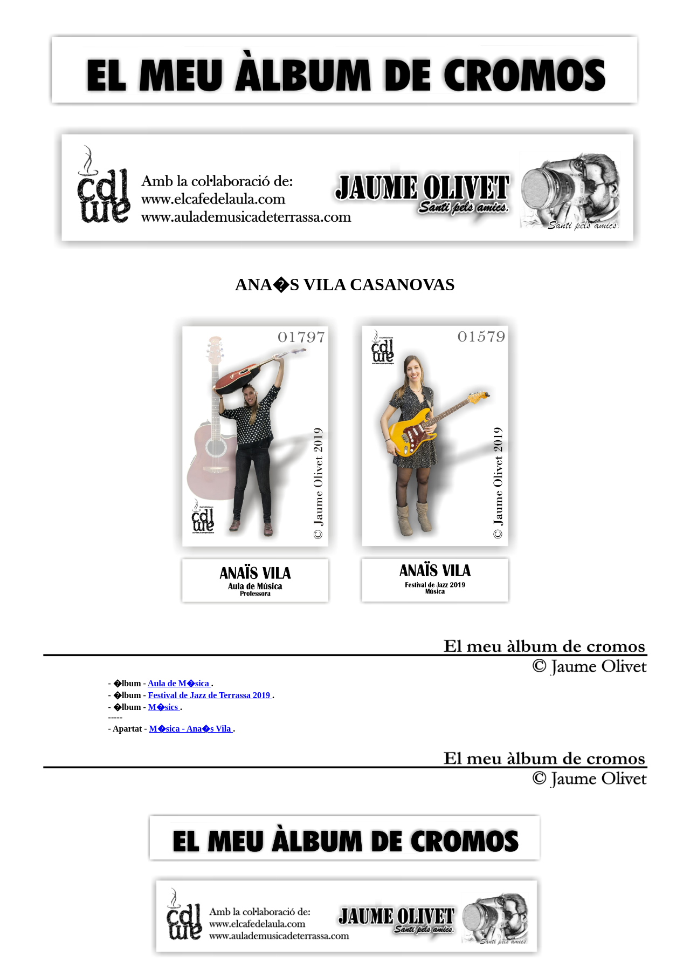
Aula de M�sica (179, 683)
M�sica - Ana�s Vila (191, 728)
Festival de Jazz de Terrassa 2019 (210, 695)
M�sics (164, 707)
